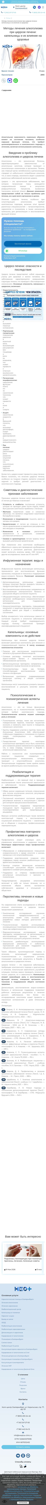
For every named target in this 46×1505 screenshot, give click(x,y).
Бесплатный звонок (23, 244)
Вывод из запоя (7, 1319)
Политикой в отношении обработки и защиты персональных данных (20, 1494)
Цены (23, 1379)
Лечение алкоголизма (10, 1303)
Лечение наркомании (10, 1306)
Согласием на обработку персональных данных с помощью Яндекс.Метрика (21, 1498)
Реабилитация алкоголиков (12, 1326)
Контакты (23, 1392)
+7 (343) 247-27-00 (8, 12)
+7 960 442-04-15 (23, 1429)
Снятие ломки (7, 1343)
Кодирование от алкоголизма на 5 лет (15, 1353)
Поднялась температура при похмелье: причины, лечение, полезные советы (23, 1260)
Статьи (8, 18)
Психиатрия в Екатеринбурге (12, 1339)
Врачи (23, 1389)
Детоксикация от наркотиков (12, 1333)
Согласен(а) (23, 1502)
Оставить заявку (23, 1447)
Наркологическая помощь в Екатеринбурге (18, 1299)
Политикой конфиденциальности (20, 1490)
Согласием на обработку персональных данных (22, 1488)
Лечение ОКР (6, 1366)
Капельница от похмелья (11, 1313)
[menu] (43, 7)
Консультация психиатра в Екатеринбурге (17, 1359)
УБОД (4, 1323)
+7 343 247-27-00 (23, 1423)
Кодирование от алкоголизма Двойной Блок (18, 1369)
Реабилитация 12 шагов (10, 1346)
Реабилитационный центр (11, 1309)
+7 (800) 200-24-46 (37, 12)
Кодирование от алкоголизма (12, 1336)
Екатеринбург (21, 8)
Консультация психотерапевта (13, 1362)
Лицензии (23, 1385)
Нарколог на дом (8, 1316)
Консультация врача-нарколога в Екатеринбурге (19, 1349)
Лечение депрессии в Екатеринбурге (15, 1356)
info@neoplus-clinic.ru (23, 1435)
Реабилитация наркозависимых (13, 1329)
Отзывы (23, 1382)
